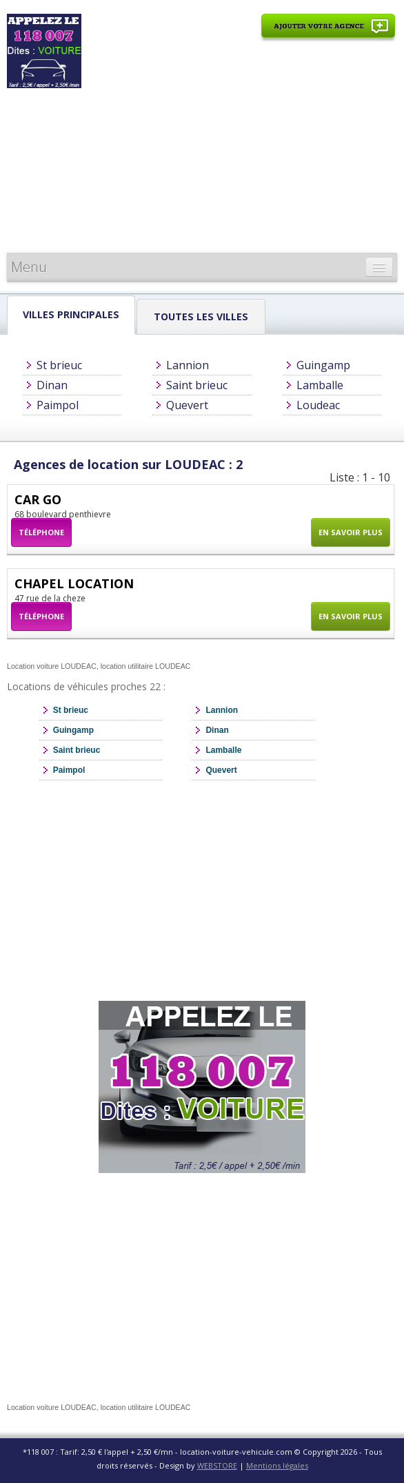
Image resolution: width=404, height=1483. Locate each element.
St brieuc (59, 365)
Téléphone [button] (41, 532)
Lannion (187, 365)
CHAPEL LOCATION (74, 583)
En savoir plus (351, 532)
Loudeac (318, 405)
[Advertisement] (241, 149)
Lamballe (319, 385)
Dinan (52, 385)
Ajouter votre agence (328, 33)
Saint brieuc (197, 385)
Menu (29, 267)
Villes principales (71, 314)
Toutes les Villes (201, 316)
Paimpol (58, 405)
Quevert (187, 405)
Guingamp (323, 365)
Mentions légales (277, 1465)
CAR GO (37, 499)
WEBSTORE (217, 1465)
